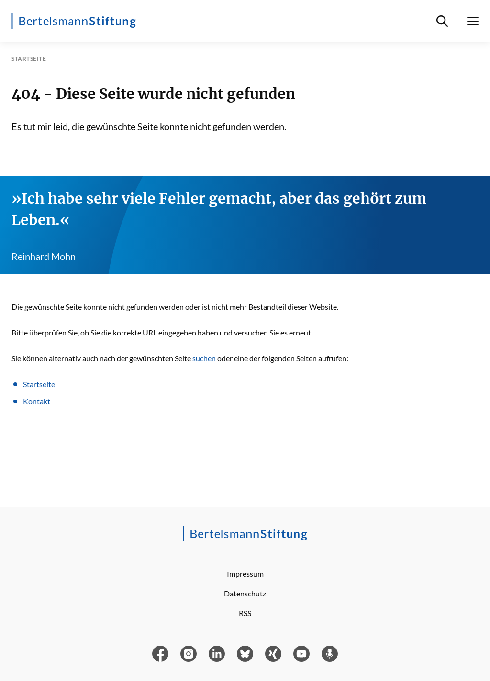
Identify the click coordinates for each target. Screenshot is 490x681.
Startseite (39, 384)
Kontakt (36, 401)
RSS (245, 612)
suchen (204, 358)
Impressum (245, 573)
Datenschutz (245, 593)
